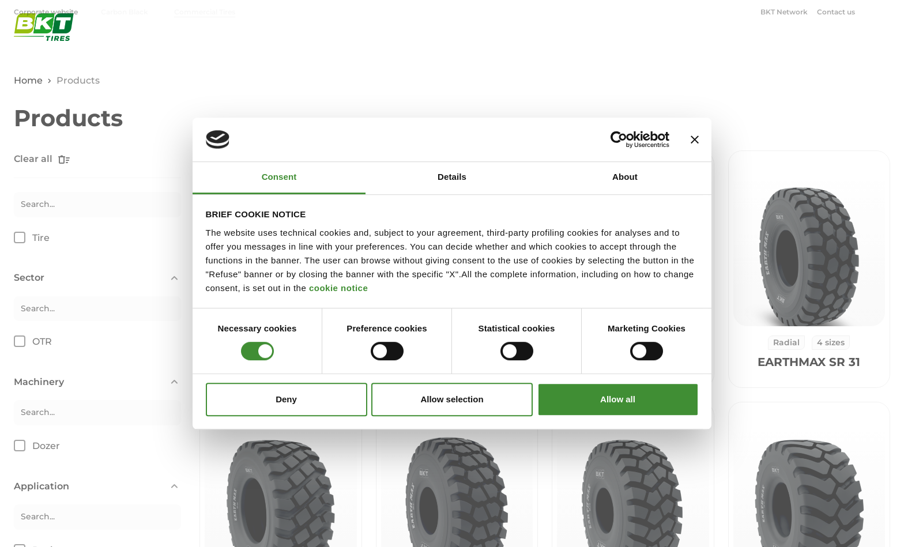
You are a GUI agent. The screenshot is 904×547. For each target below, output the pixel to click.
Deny (286, 399)
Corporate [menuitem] (781, 43)
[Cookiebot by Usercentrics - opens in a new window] (618, 139)
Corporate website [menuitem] (47, 11)
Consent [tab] (279, 177)
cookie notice (338, 288)
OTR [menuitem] (717, 43)
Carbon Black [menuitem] (124, 11)
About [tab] (625, 177)
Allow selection (451, 399)
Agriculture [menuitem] (533, 43)
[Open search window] (883, 11)
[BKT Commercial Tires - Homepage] (44, 42)
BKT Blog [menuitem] (854, 43)
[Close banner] (695, 139)
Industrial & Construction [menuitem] (633, 43)
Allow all (617, 399)
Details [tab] (452, 177)
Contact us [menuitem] (836, 11)
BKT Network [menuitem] (784, 11)
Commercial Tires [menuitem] (204, 11)
